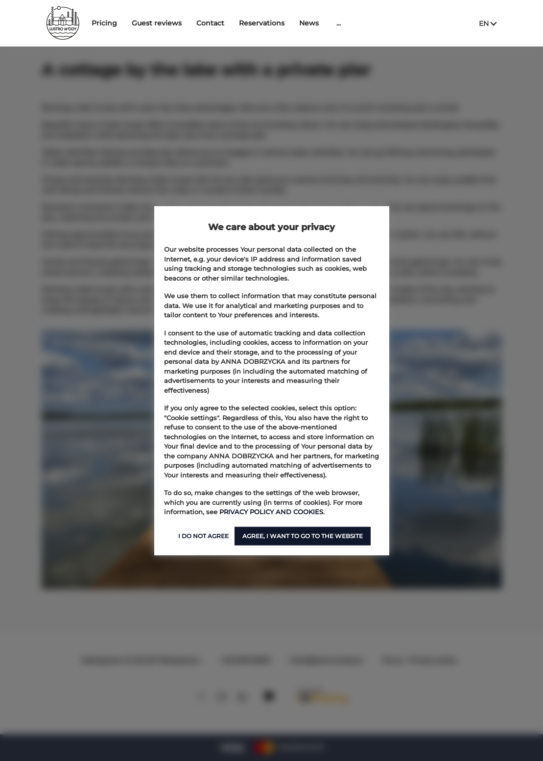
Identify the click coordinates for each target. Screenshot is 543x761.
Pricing (133, 23)
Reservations (291, 23)
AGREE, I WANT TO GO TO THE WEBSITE (302, 535)
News (338, 23)
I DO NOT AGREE (203, 535)
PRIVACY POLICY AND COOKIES (271, 512)
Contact (240, 23)
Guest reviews (186, 23)
